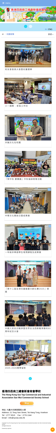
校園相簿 (10, 34)
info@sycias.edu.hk (17, 418)
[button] (25, 26)
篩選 (50, 34)
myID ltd (9, 428)
